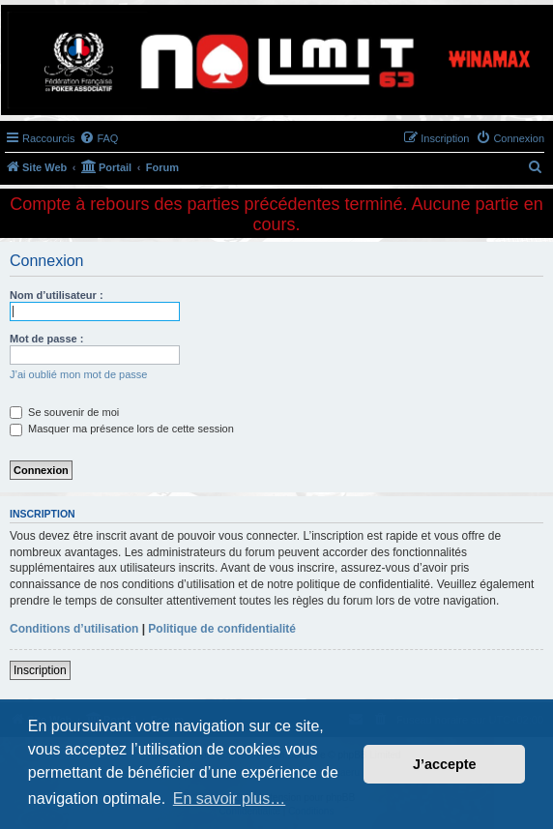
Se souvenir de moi (64, 412)
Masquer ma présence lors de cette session (122, 428)
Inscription (40, 670)
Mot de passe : (46, 338)
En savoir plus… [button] (229, 798)
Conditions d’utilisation (74, 629)
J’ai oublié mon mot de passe (78, 374)
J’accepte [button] (445, 764)
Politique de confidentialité (222, 629)
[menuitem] (98, 138)
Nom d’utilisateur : (56, 295)
